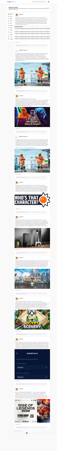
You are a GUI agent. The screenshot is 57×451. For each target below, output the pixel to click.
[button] (39, 2)
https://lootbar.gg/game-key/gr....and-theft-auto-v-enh (31, 221)
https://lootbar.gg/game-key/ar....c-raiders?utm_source (29, 100)
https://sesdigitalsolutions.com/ (29, 147)
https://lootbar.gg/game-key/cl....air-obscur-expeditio (32, 186)
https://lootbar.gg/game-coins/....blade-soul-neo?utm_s (36, 262)
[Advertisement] (28, 443)
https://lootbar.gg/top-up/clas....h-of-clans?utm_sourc (29, 302)
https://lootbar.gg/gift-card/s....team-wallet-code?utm (32, 345)
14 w (19, 15)
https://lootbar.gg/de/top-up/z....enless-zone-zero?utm (34, 18)
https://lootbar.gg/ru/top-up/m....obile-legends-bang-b (29, 393)
